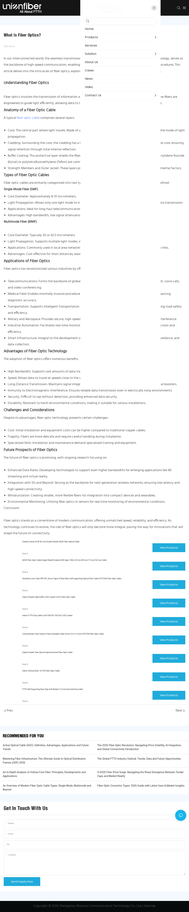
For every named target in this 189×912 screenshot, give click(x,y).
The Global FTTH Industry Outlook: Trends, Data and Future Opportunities (139, 758)
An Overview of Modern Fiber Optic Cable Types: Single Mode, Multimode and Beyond (47, 787)
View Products (169, 548)
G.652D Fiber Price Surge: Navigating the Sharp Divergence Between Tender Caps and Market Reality (140, 774)
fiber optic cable (28, 118)
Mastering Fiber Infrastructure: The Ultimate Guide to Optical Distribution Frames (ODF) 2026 (44, 760)
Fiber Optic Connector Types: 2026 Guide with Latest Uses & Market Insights (140, 785)
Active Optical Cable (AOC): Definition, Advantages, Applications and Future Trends (46, 747)
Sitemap (150, 906)
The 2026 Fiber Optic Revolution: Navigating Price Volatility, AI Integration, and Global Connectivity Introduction (139, 747)
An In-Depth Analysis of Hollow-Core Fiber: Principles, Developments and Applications (44, 774)
